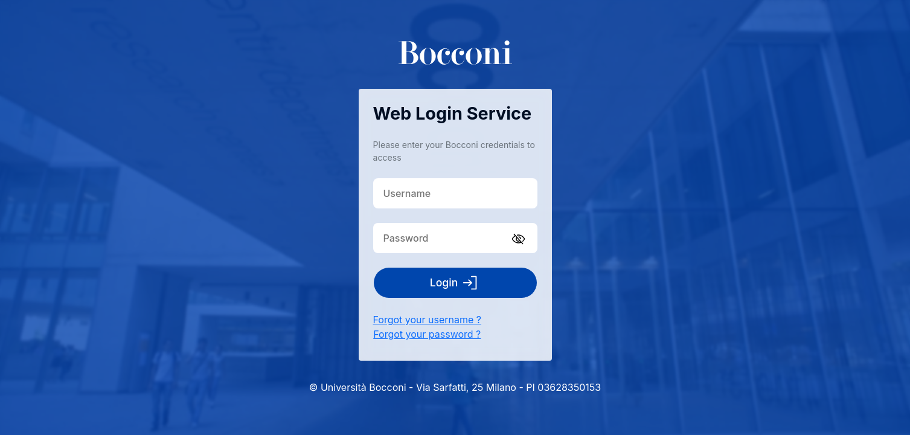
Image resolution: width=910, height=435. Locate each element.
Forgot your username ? (427, 320)
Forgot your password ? (427, 334)
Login (455, 283)
